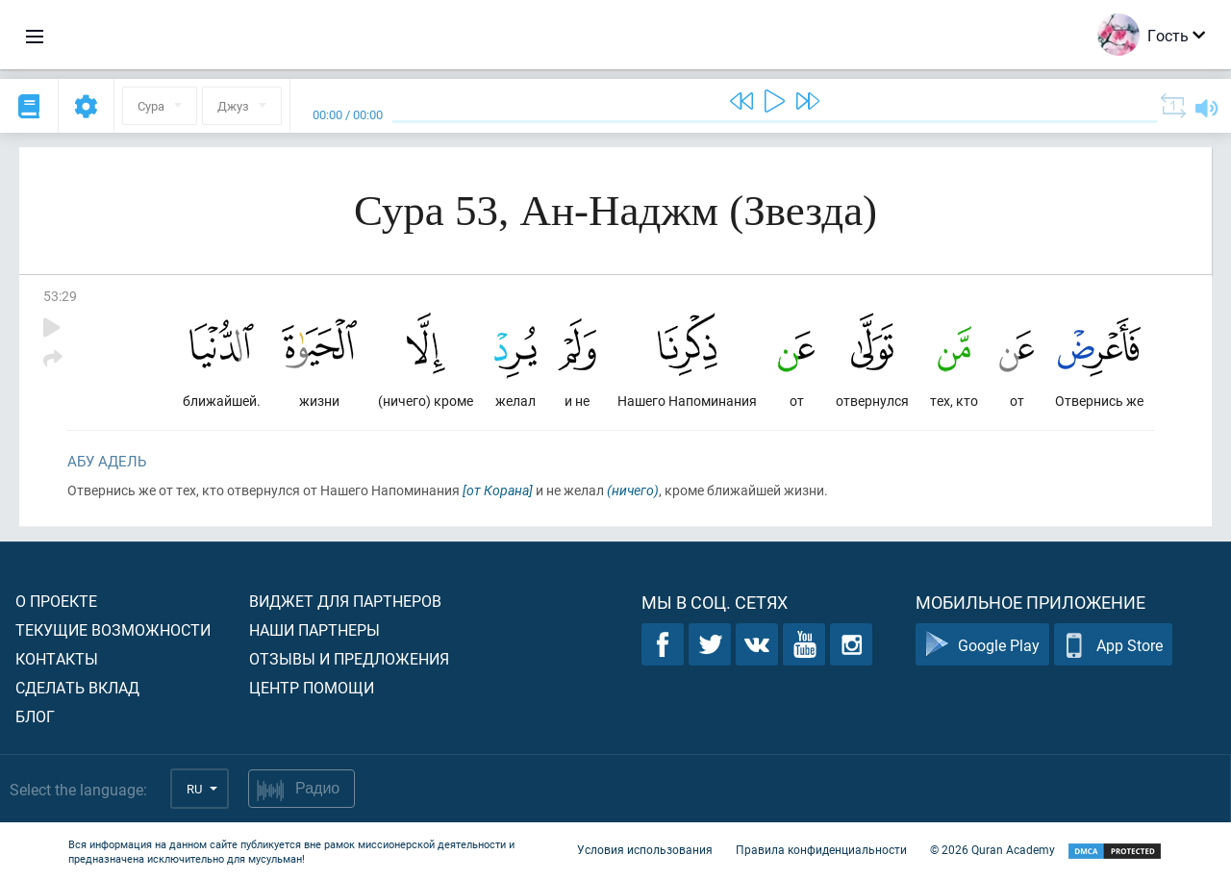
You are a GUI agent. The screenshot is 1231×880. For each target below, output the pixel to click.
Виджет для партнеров (345, 601)
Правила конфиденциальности (821, 849)
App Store (1113, 645)
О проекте (56, 601)
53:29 (60, 296)
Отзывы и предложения (349, 658)
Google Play (982, 645)
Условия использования (645, 849)
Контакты (56, 658)
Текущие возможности (113, 629)
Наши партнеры (314, 629)
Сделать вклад (77, 687)
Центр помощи (311, 687)
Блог (35, 716)
